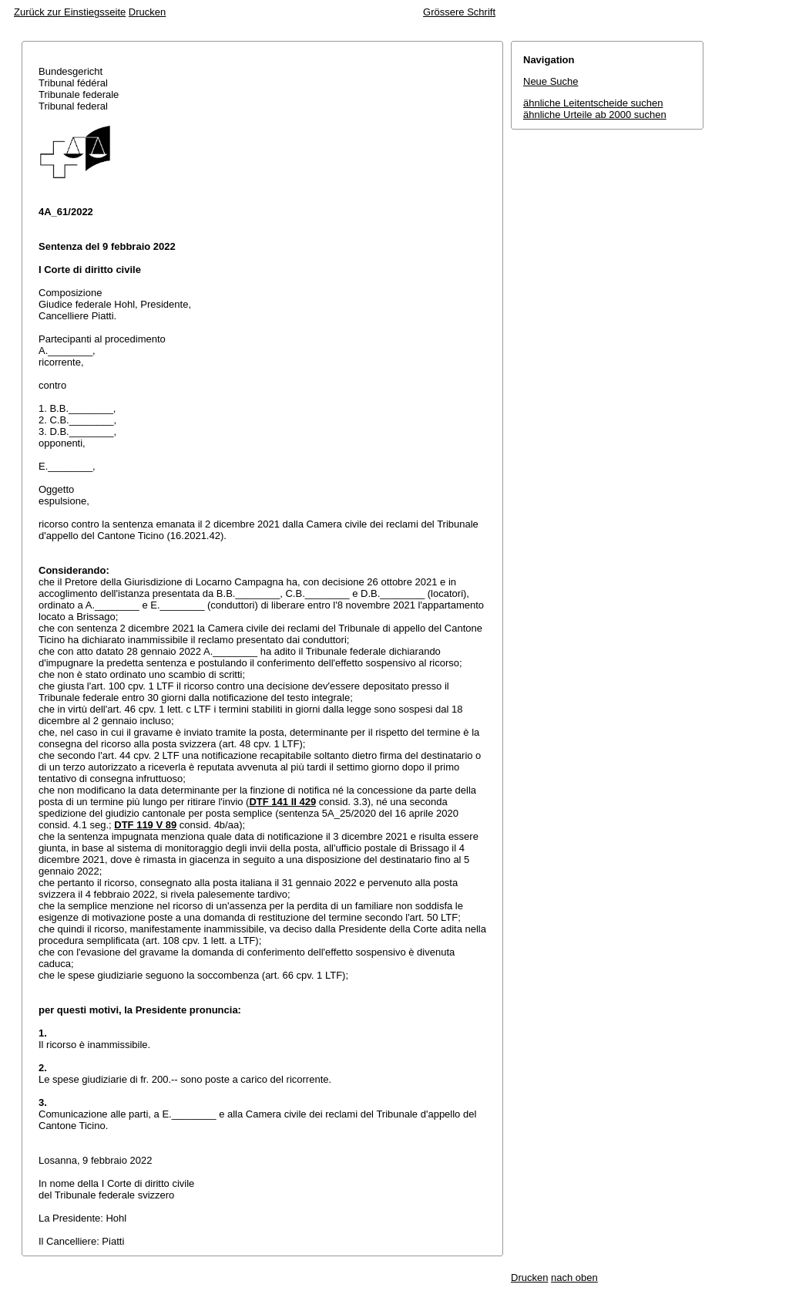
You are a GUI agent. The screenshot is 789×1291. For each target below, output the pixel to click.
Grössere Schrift (459, 12)
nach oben (574, 1277)
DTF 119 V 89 (145, 825)
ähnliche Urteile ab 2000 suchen (594, 114)
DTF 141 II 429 (282, 801)
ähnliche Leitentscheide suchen (593, 103)
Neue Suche (551, 81)
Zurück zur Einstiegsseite (70, 12)
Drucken (147, 12)
